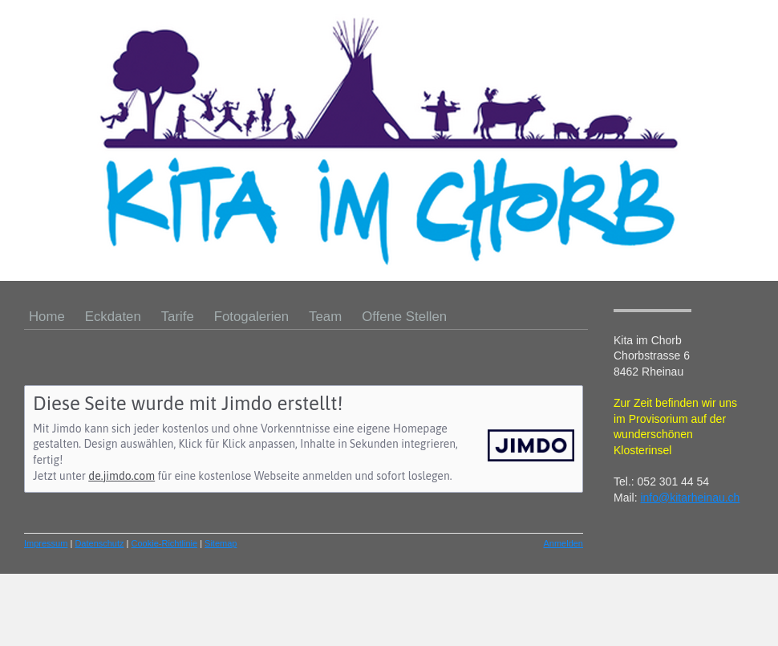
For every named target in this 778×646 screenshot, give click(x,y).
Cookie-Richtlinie (165, 543)
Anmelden (563, 543)
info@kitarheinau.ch (690, 497)
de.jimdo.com (121, 475)
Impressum (45, 543)
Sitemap (221, 543)
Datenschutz (99, 543)
